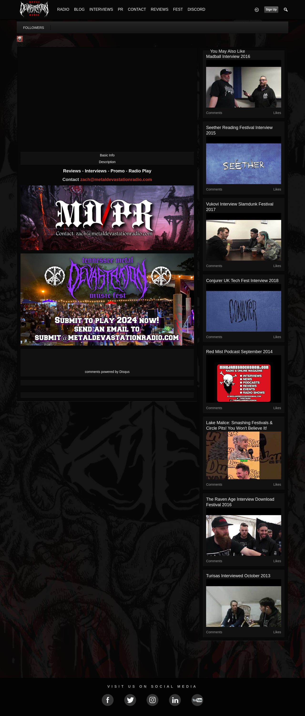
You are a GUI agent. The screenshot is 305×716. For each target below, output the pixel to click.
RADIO (63, 9)
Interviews (96, 170)
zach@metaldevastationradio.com (116, 179)
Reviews (72, 170)
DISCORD (196, 9)
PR (120, 9)
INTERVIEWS (101, 9)
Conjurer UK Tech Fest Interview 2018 (242, 280)
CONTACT (137, 9)
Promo (118, 170)
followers (33, 28)
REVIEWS (159, 9)
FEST (178, 9)
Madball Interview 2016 (228, 56)
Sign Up (271, 9)
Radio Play (140, 170)
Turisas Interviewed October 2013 (238, 575)
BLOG (79, 9)
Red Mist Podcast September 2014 (239, 351)
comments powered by (107, 372)
